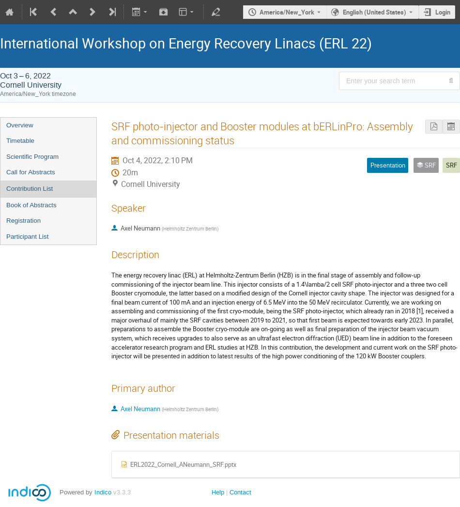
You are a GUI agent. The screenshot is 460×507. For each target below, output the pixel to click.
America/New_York (287, 12)
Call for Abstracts (30, 172)
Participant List (27, 236)
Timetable (20, 140)
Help (218, 492)
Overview (19, 125)
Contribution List (29, 188)
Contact (240, 492)
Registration (23, 220)
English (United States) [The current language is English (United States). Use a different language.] (374, 12)
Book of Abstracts (31, 205)
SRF (451, 165)
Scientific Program (32, 156)
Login (442, 12)
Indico (102, 492)
